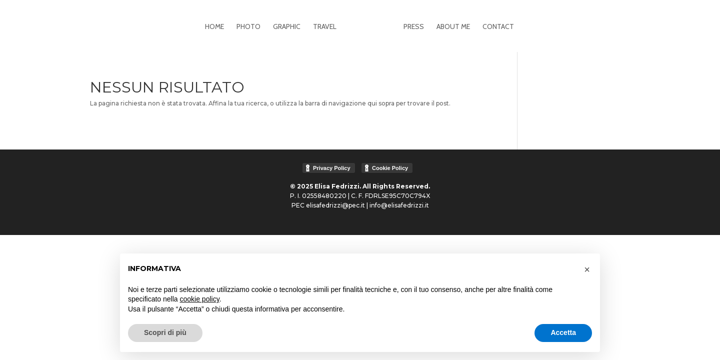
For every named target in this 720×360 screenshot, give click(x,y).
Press (414, 27)
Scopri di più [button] (165, 332)
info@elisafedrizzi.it (399, 205)
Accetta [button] (563, 332)
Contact (498, 27)
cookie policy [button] (200, 299)
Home (214, 27)
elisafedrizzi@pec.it (335, 205)
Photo (248, 27)
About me (453, 27)
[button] (587, 270)
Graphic (286, 27)
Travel (324, 27)
